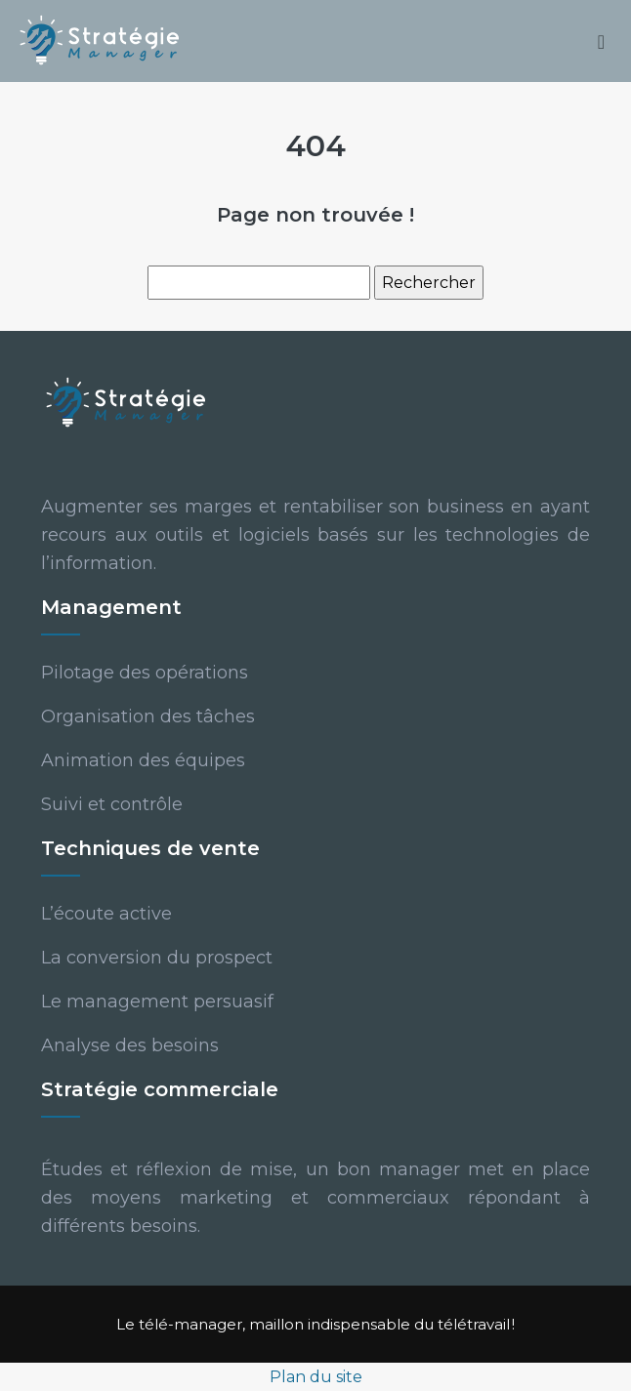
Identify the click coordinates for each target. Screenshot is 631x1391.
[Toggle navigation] (601, 41)
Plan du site (316, 1377)
